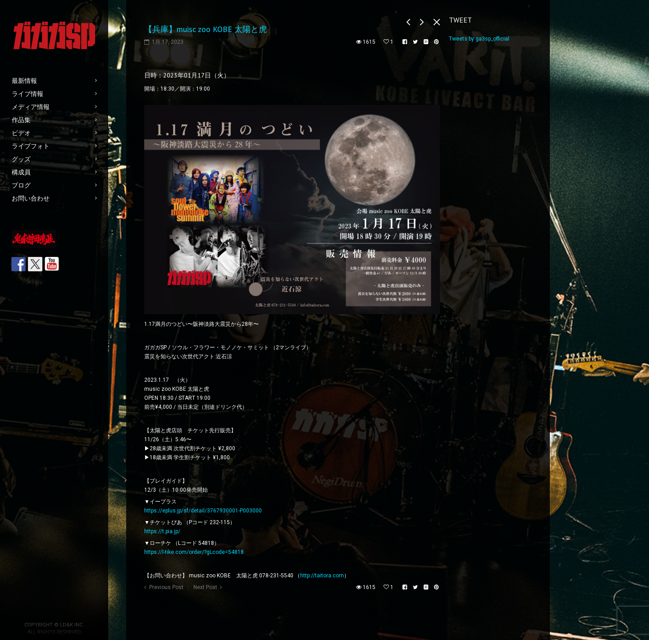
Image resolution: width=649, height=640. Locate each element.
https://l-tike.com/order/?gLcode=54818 (194, 552)
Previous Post (166, 587)
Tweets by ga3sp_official (479, 39)
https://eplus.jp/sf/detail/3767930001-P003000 (203, 510)
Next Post (205, 587)
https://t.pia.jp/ (162, 531)
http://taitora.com (322, 575)
